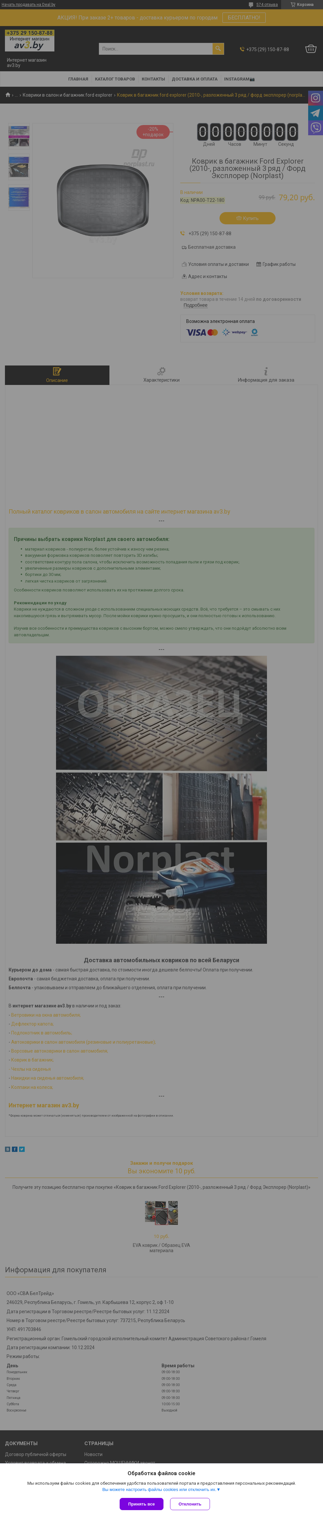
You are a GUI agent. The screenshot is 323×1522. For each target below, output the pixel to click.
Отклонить (190, 1504)
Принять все (141, 1504)
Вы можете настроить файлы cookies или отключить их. (159, 1489)
